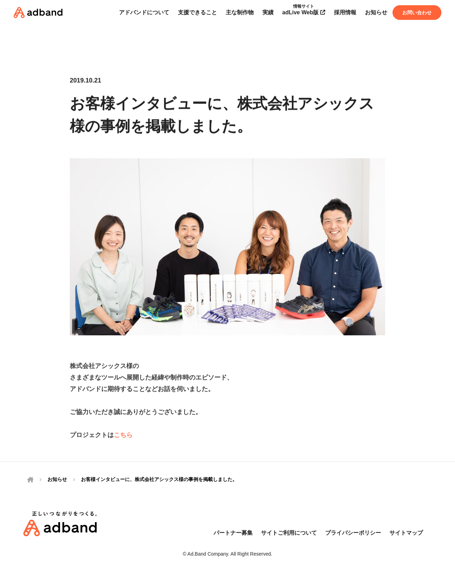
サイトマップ (406, 533)
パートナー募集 (233, 533)
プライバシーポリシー (353, 533)
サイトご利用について (289, 533)
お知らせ (57, 479)
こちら (123, 436)
